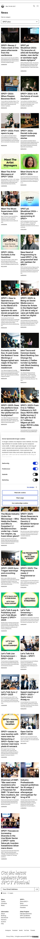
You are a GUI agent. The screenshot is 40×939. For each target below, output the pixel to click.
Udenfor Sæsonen (25, 917)
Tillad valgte (20, 498)
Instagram (8, 930)
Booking (3, 915)
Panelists (23, 907)
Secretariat (4, 917)
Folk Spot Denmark (26, 913)
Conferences (24, 905)
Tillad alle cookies (20, 492)
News (3, 905)
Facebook (15, 930)
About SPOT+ (24, 901)
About (3, 913)
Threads (32, 930)
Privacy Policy (10, 936)
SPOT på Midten (25, 915)
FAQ (2, 924)
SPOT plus (7, 21)
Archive (3, 921)
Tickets (3, 901)
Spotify (21, 930)
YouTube (26, 930)
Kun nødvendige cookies (20, 503)
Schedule (4, 903)
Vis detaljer (30, 487)
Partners (3, 919)
